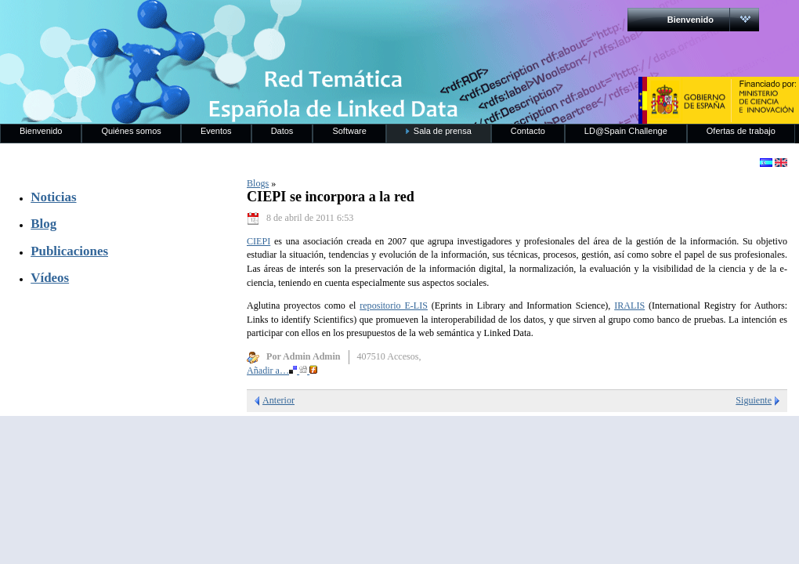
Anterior (278, 400)
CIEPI (258, 241)
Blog (43, 223)
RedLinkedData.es (164, 23)
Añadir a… (282, 370)
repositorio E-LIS (394, 305)
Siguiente (754, 400)
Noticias (53, 197)
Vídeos (50, 277)
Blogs (258, 183)
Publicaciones (69, 251)
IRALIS (629, 305)
